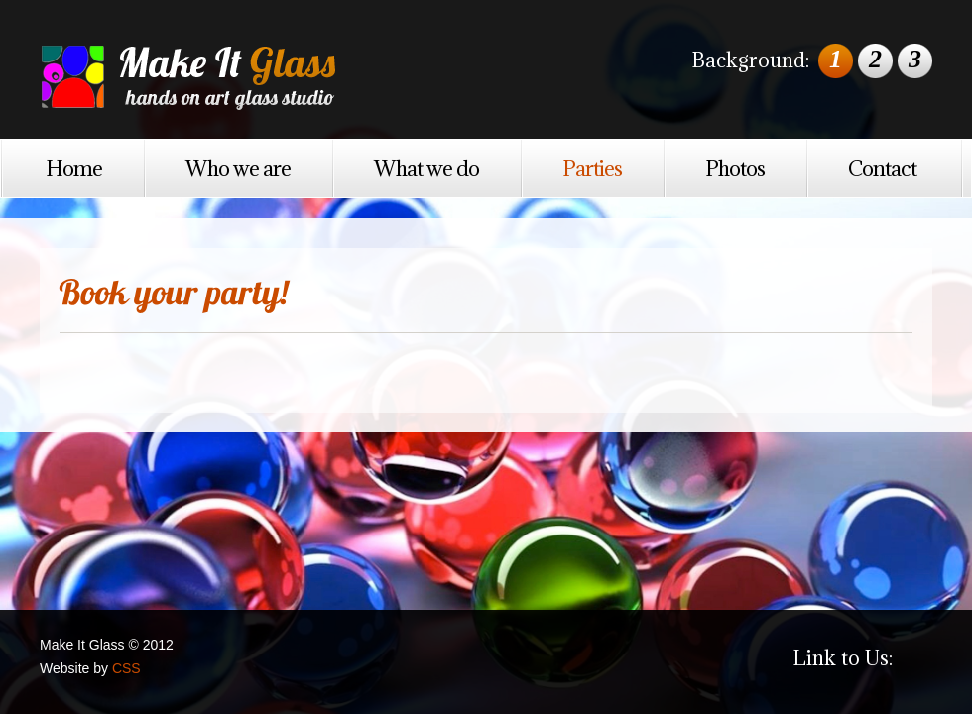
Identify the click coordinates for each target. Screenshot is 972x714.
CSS (126, 668)
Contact (882, 168)
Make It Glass (238, 72)
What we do (426, 168)
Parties (592, 168)
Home (74, 168)
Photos (735, 168)
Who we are (238, 168)
